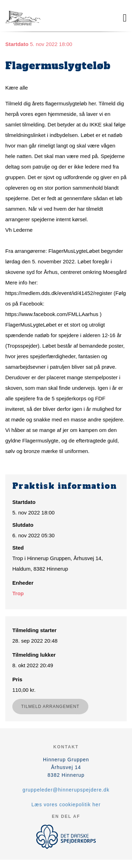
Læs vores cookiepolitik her (66, 804)
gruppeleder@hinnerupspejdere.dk (66, 790)
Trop (18, 593)
